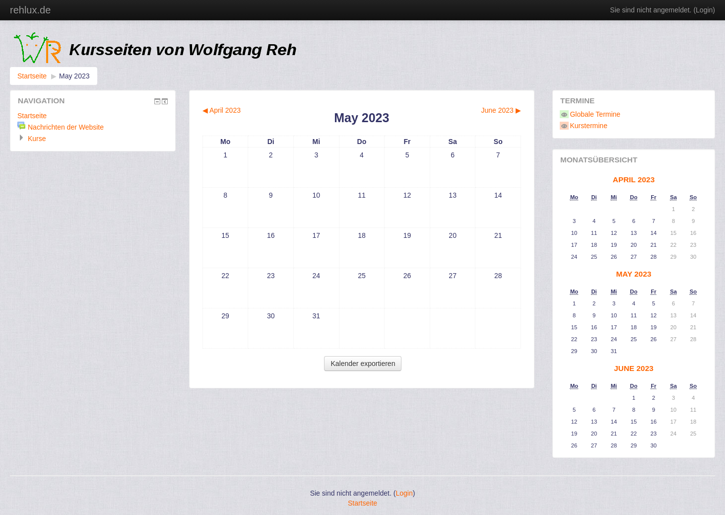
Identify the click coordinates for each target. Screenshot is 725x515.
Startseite (32, 76)
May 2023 (74, 76)
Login (704, 10)
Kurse (37, 139)
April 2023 (634, 179)
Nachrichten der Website (66, 127)
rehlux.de (30, 9)
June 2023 (634, 368)
